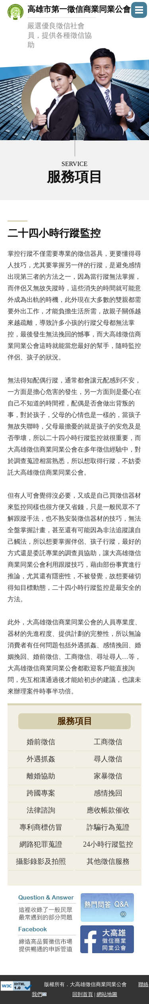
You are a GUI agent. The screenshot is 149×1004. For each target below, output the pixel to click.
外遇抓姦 (41, 759)
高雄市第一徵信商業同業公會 (79, 27)
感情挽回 (108, 793)
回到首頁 (82, 994)
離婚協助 (41, 776)
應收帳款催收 (108, 810)
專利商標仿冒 (40, 827)
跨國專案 (41, 793)
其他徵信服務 (108, 861)
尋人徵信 (108, 759)
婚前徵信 (41, 742)
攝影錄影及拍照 (41, 861)
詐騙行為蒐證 (108, 827)
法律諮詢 (41, 810)
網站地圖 (107, 994)
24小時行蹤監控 (108, 844)
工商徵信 (108, 742)
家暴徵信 (108, 776)
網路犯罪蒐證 (40, 844)
